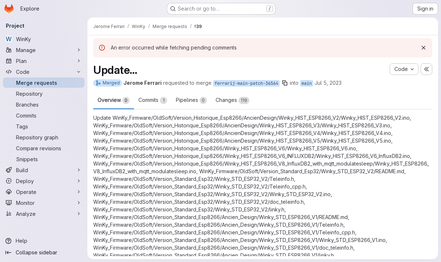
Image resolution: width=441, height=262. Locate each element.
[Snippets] (43, 159)
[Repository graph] (43, 137)
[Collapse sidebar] (43, 252)
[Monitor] (43, 203)
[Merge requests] (43, 83)
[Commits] (43, 115)
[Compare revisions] (43, 148)
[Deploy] (43, 181)
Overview (114, 100)
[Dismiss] (423, 47)
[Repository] (43, 93)
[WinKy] (43, 39)
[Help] (43, 241)
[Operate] (43, 192)
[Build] (43, 170)
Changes (232, 100)
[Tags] (43, 126)
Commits (152, 100)
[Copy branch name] (284, 83)
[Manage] (43, 50)
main (307, 83)
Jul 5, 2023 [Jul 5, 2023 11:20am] (328, 83)
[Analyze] (43, 214)
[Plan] (43, 61)
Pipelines (191, 100)
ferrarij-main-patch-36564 (246, 83)
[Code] (43, 72)
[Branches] (43, 104)
